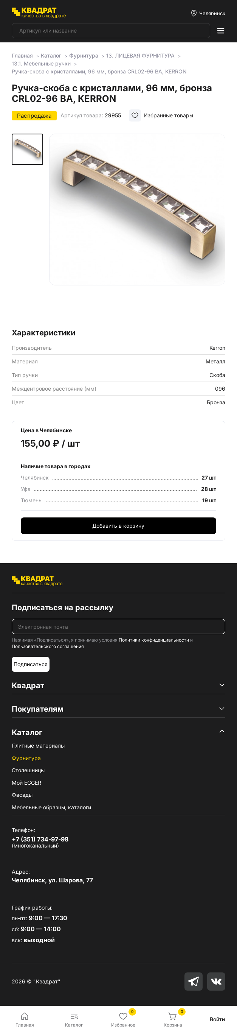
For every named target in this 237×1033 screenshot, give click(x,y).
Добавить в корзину (118, 525)
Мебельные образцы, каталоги (51, 807)
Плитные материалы (38, 745)
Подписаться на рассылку (62, 607)
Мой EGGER (26, 782)
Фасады (22, 794)
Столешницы (28, 770)
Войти (217, 1019)
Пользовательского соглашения (48, 646)
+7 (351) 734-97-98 (40, 839)
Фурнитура (26, 758)
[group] (137, 229)
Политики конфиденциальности (154, 640)
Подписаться (31, 664)
